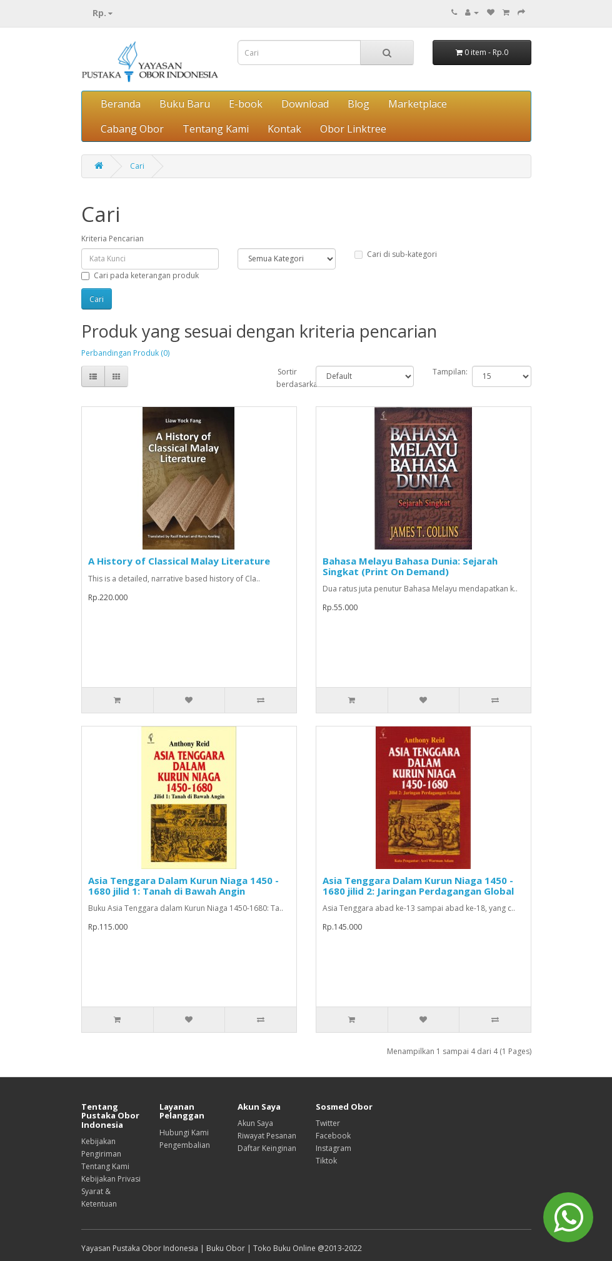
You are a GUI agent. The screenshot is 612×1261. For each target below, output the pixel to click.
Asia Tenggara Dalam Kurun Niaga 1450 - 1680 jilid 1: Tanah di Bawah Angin (183, 885)
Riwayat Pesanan (267, 1135)
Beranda (121, 104)
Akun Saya (255, 1123)
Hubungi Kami (184, 1132)
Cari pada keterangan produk (140, 275)
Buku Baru (184, 104)
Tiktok (326, 1160)
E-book (246, 104)
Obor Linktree (353, 129)
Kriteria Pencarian (112, 238)
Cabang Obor (132, 129)
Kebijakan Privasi (111, 1178)
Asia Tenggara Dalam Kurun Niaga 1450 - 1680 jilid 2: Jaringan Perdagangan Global (418, 885)
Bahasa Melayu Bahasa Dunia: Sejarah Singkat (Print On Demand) (410, 566)
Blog (358, 104)
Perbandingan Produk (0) (125, 353)
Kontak (284, 129)
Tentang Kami (216, 129)
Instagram (333, 1148)
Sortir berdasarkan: (286, 377)
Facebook (333, 1135)
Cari (137, 166)
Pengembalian (184, 1145)
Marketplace (417, 104)
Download (305, 104)
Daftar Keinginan (267, 1148)
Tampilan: (443, 371)
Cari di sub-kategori (395, 254)
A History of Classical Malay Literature (179, 561)
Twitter (328, 1123)
